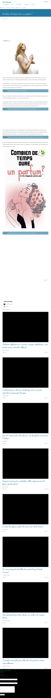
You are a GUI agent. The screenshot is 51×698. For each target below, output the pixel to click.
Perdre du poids (18, 4)
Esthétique (25, 4)
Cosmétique (32, 4)
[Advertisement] (25, 29)
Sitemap (2, 672)
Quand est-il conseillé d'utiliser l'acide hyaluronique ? (17, 90)
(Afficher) (9, 40)
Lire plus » (46, 352)
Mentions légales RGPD (5, 670)
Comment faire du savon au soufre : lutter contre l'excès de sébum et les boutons (22, 233)
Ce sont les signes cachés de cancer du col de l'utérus (23, 526)
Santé (12, 4)
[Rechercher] (46, 1)
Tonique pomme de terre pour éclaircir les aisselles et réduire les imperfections (22, 109)
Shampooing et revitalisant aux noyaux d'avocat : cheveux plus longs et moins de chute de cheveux (25, 137)
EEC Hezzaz (7, 2)
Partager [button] (4, 352)
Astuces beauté (5, 4)
